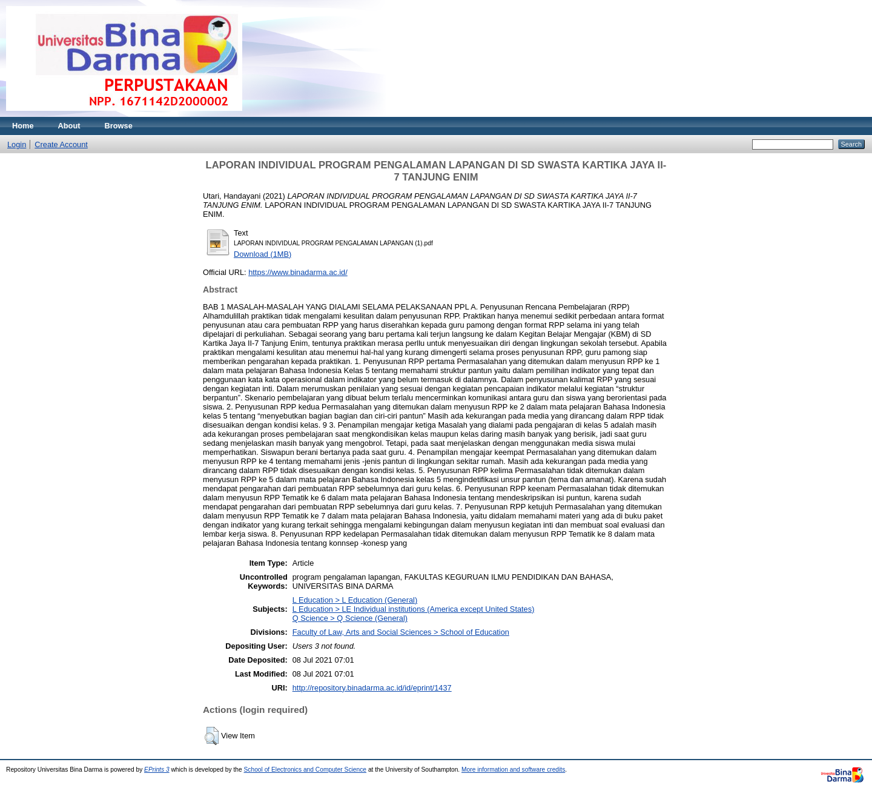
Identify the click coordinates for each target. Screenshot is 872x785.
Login (16, 144)
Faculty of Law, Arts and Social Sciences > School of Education (400, 632)
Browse (119, 125)
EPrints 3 (157, 769)
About (69, 125)
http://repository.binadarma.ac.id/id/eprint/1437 (372, 687)
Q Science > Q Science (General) (350, 618)
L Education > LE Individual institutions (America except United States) (413, 609)
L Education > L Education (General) (354, 599)
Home (23, 125)
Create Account (61, 144)
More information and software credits (513, 769)
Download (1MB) (262, 254)
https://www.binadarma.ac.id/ (298, 272)
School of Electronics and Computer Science (305, 769)
